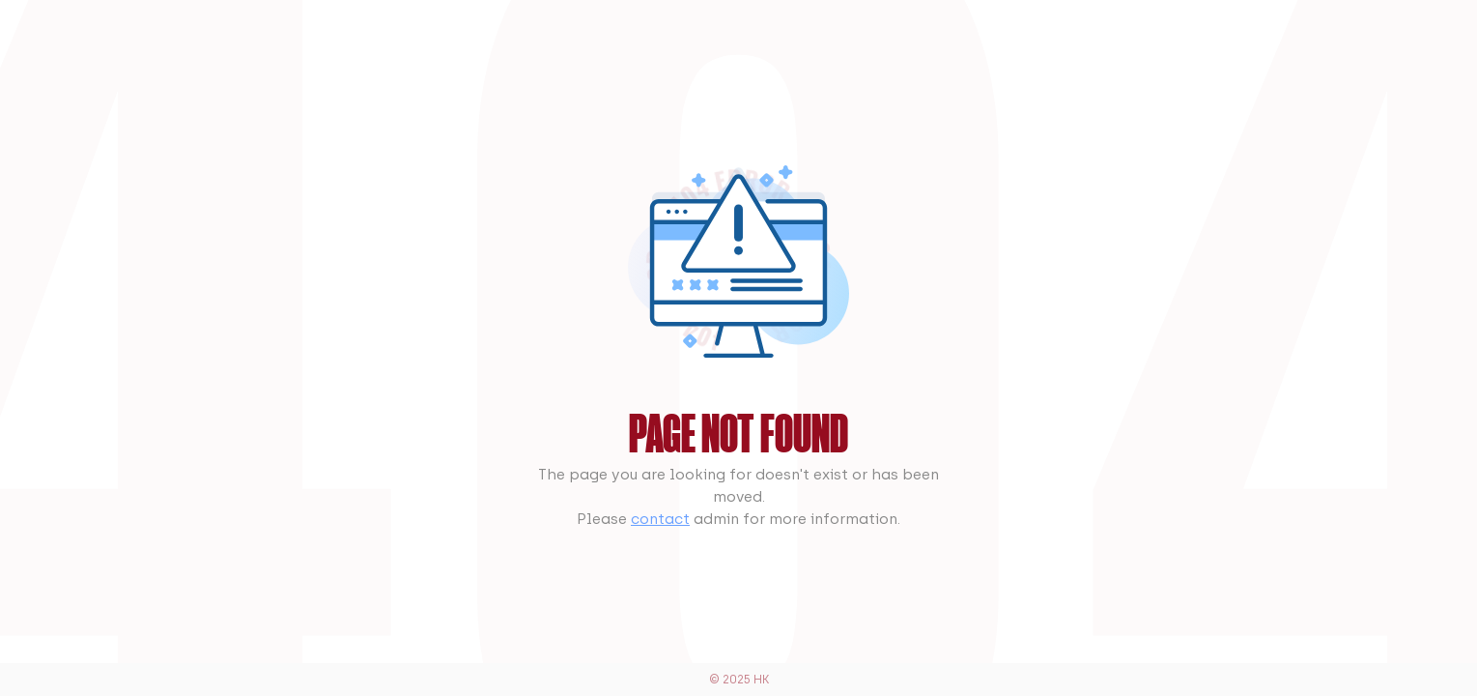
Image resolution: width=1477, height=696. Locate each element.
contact (660, 518)
